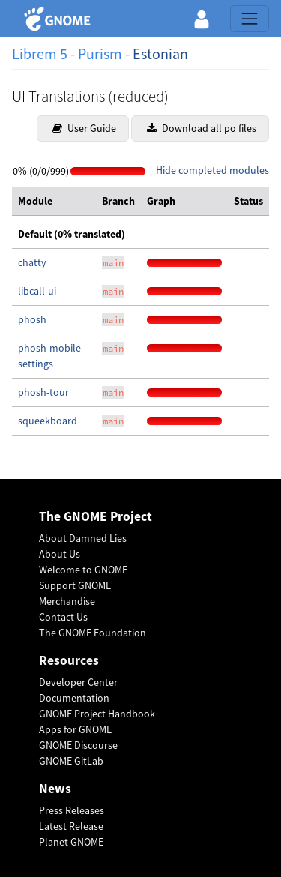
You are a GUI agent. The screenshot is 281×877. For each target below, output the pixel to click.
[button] (201, 18)
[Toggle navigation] (249, 18)
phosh (32, 319)
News (55, 789)
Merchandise (67, 601)
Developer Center (78, 682)
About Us (59, 554)
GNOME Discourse (78, 745)
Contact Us (63, 617)
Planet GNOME (71, 842)
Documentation (74, 698)
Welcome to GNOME (83, 569)
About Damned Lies (83, 538)
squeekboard (47, 420)
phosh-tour (43, 392)
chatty (32, 262)
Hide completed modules (212, 170)
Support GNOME (75, 585)
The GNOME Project (95, 517)
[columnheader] (54, 201)
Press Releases (71, 810)
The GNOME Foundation (92, 632)
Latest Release (71, 826)
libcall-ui (37, 291)
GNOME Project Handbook (97, 713)
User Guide (84, 128)
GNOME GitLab (71, 761)
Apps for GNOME (75, 729)
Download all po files (201, 128)
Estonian (160, 53)
